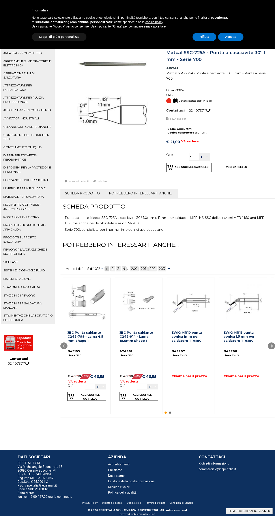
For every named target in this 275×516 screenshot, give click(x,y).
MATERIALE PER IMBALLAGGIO (24, 188)
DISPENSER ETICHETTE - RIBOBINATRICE (20, 157)
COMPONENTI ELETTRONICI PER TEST (26, 137)
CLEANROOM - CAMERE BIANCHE (27, 126)
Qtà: (169, 155)
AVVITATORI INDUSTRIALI (21, 118)
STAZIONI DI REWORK (19, 295)
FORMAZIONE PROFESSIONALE (26, 180)
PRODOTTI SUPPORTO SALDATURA (19, 239)
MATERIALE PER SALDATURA (23, 196)
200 (134, 269)
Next (271, 345)
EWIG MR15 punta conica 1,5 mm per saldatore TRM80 (239, 337)
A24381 (126, 351)
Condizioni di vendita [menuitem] (181, 502)
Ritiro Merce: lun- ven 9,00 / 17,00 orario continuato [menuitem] (45, 495)
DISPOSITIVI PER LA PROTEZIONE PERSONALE (27, 169)
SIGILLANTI (10, 262)
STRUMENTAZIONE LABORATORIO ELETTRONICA (28, 317)
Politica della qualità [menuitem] (122, 492)
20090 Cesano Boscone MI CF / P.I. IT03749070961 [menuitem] (37, 472)
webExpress (138, 514)
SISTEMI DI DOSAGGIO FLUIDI (24, 270)
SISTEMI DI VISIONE (17, 278)
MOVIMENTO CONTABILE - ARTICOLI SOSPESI (22, 206)
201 (143, 269)
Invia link (102, 181)
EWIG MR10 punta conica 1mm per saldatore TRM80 (187, 337)
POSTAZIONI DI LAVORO (21, 217)
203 (162, 269)
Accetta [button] (230, 36)
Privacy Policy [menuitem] (90, 502)
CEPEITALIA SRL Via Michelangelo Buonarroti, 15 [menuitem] (40, 465)
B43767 (178, 351)
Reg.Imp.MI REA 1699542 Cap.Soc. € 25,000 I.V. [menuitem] (36, 480)
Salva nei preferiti (78, 181)
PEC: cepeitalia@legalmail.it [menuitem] (39, 485)
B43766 (230, 351)
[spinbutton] (194, 157)
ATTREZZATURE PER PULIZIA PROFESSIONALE (23, 99)
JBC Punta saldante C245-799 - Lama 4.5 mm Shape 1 (85, 337)
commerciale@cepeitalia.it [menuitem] (217, 469)
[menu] (49, 463)
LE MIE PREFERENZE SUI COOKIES (249, 510)
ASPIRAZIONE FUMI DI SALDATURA (19, 75)
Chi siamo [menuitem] (115, 470)
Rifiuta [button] (204, 36)
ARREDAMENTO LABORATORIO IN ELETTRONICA (27, 63)
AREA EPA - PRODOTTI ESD (22, 53)
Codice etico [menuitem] (134, 502)
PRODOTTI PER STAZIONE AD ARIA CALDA (24, 227)
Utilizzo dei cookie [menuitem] (112, 502)
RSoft (152, 514)
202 (152, 269)
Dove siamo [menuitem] (116, 476)
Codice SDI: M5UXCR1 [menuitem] (33, 489)
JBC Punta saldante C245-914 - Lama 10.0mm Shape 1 (136, 337)
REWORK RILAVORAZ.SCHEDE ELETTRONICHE (25, 251)
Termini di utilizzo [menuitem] (155, 502)
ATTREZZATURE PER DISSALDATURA (17, 87)
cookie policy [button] (154, 22)
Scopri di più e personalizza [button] (59, 36)
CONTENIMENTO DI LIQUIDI (22, 147)
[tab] (28, 53)
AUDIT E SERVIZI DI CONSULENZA (27, 110)
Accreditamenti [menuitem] (118, 464)
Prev (63, 345)
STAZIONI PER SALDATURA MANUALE (22, 305)
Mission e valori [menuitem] (119, 487)
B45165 (73, 351)
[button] (201, 157)
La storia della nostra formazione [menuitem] (131, 481)
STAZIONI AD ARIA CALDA (21, 287)
